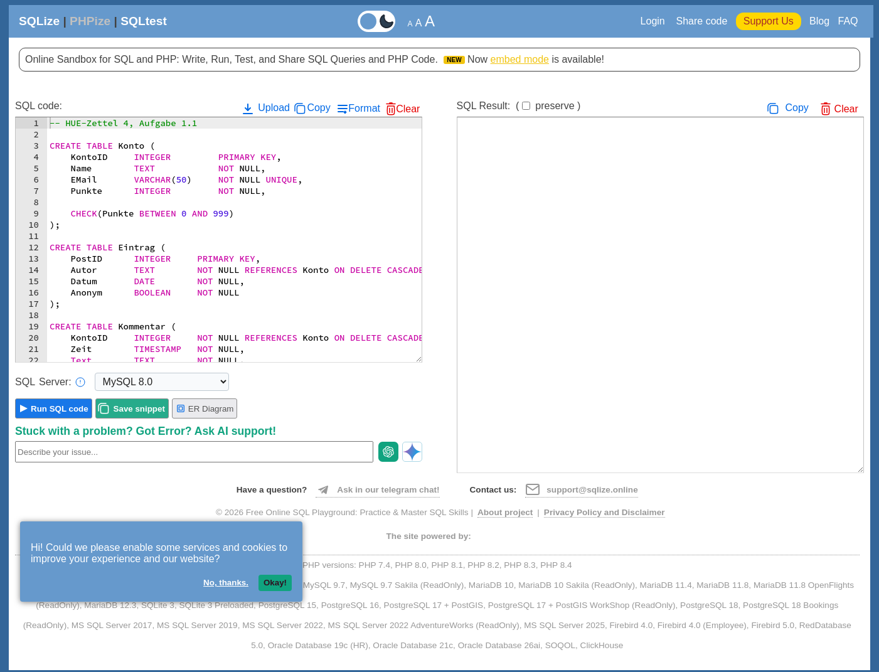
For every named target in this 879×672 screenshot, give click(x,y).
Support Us (768, 21)
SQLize (39, 21)
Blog (819, 21)
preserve (554, 105)
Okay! (275, 582)
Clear (408, 109)
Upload (265, 108)
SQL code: (38, 105)
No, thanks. (225, 582)
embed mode (520, 59)
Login (654, 21)
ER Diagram (205, 408)
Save (139, 408)
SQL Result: (519, 105)
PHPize (90, 21)
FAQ (848, 21)
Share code (702, 21)
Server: (50, 382)
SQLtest (143, 21)
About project (505, 512)
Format (364, 108)
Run (59, 408)
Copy (318, 107)
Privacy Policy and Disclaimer (604, 512)
